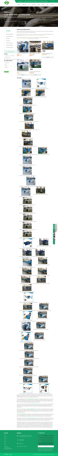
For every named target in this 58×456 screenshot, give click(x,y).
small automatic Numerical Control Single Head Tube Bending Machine (29, 358)
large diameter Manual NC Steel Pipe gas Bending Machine (27, 383)
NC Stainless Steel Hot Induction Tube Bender (25, 283)
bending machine (7, 57)
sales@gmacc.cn (21, 443)
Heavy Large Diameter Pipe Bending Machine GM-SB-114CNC (28, 146)
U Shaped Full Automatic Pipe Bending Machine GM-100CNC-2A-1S (47, 53)
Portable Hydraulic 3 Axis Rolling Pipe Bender (40, 96)
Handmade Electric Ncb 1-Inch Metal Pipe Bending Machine (27, 393)
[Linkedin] (7, 454)
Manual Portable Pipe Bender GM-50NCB (42, 318)
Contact (5, 444)
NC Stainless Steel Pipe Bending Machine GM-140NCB (27, 275)
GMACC (43, 4)
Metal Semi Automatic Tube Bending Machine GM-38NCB (35, 53)
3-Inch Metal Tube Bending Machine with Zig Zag (41, 88)
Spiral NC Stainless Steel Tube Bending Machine (43, 264)
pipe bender (7, 55)
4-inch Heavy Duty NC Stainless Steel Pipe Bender (42, 275)
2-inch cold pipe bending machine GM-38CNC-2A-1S (40, 194)
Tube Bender (8, 40)
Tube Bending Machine (9, 36)
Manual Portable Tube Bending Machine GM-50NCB (40, 329)
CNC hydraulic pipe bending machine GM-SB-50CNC (26, 88)
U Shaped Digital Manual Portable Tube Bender (43, 383)
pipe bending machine (7, 447)
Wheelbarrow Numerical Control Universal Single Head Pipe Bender (29, 366)
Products (5, 436)
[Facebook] (5, 454)
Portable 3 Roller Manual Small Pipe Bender (39, 339)
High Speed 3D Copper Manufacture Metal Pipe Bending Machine (28, 302)
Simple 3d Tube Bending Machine (40, 256)
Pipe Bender (8, 38)
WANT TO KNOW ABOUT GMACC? (10, 51)
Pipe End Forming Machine (10, 47)
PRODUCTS (24, 4)
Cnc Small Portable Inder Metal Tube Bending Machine (27, 291)
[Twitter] (9, 454)
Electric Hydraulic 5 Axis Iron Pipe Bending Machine (44, 393)
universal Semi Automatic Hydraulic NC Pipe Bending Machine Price (28, 350)
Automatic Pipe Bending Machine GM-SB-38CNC (22, 72)
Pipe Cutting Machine (9, 45)
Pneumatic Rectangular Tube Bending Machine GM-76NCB (41, 283)
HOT (29, 4)
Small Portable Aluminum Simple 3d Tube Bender (44, 246)
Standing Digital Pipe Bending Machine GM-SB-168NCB (27, 256)
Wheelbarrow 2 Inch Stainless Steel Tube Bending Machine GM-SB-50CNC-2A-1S (30, 186)
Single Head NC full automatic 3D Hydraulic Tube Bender (27, 113)
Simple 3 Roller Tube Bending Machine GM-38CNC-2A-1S (27, 204)
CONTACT (52, 4)
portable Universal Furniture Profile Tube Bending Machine (27, 310)
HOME (19, 4)
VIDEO (39, 4)
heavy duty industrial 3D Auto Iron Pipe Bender (42, 154)
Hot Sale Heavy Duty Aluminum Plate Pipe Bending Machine (27, 248)
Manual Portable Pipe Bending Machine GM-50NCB (44, 310)
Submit (6, 71)
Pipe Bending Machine (9, 34)
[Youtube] (11, 454)
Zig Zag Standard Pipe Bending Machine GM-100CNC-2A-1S (35, 72)
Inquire (48, 57)
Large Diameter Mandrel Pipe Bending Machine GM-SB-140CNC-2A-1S (29, 129)
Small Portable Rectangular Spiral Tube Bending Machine (27, 154)
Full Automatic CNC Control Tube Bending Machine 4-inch (27, 267)
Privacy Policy (6, 446)
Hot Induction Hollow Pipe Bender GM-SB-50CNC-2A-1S (27, 175)
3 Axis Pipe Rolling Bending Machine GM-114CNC (26, 96)
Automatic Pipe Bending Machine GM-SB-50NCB (22, 53)
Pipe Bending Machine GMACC (8, 448)
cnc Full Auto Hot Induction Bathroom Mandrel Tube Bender (27, 221)
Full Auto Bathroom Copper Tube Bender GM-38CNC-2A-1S (27, 213)
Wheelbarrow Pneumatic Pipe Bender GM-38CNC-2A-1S (27, 229)
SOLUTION (34, 4)
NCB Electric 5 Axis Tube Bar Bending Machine (25, 342)
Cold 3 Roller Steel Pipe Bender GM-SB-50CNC (26, 196)
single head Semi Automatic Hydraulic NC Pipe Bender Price (27, 105)
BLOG (48, 4)
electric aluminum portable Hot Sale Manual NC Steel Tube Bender (28, 121)
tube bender (12, 55)
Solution (5, 438)
